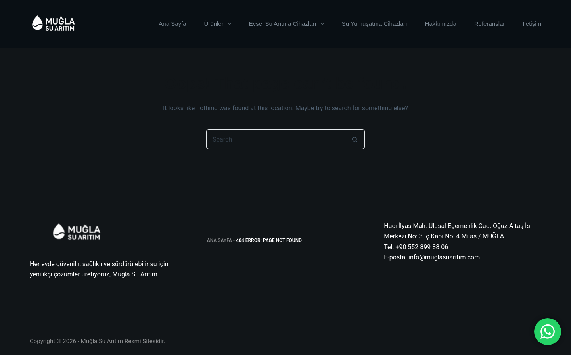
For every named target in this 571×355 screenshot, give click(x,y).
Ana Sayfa (172, 23)
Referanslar (489, 23)
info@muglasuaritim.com (444, 257)
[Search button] (355, 139)
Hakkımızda (440, 23)
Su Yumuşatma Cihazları (374, 23)
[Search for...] (275, 139)
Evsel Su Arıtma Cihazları (288, 24)
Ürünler (219, 24)
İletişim (532, 23)
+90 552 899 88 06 (421, 247)
